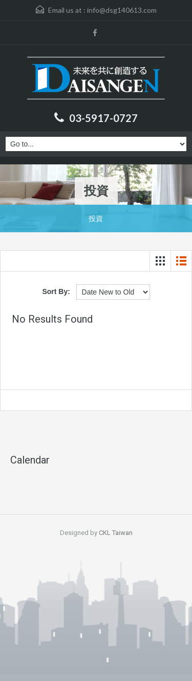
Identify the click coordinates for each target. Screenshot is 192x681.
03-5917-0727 (103, 118)
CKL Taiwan (116, 533)
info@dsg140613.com (122, 10)
